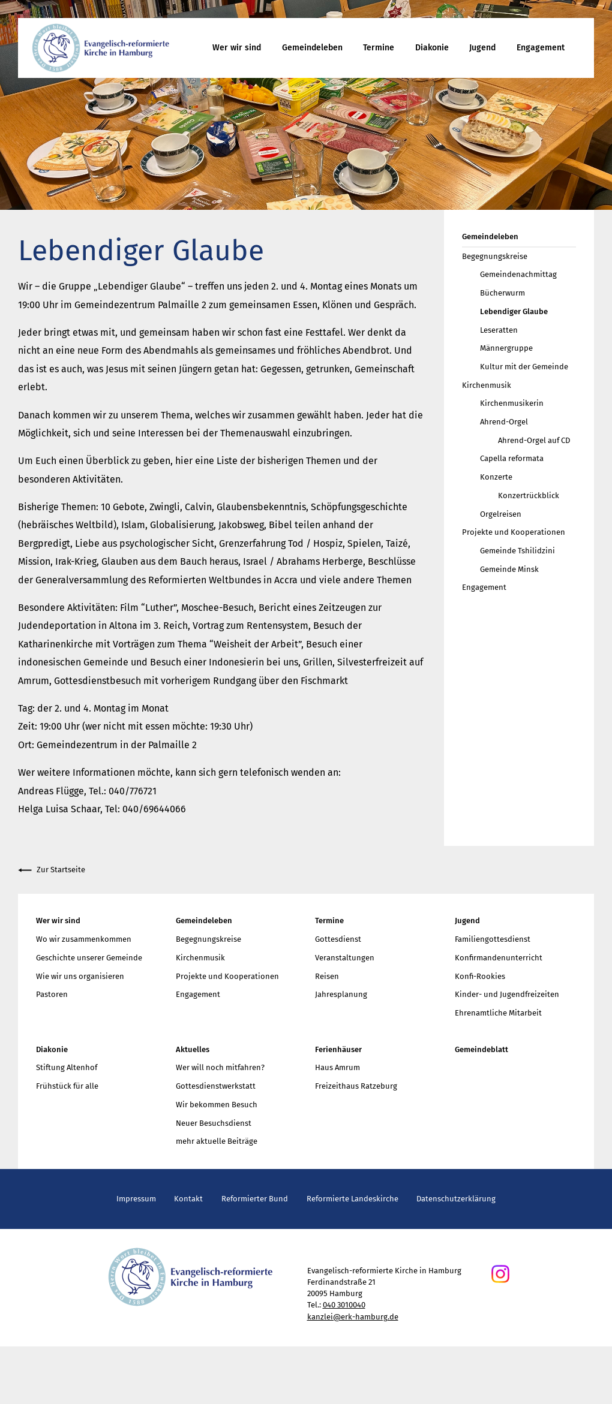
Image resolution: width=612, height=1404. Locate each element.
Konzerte (496, 476)
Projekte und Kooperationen (513, 532)
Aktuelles (192, 1049)
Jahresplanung (341, 994)
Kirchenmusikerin (512, 403)
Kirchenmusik (486, 385)
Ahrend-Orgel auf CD (534, 440)
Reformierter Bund (254, 1198)
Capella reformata (512, 458)
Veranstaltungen (344, 957)
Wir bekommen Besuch (216, 1104)
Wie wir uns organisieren (80, 976)
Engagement (541, 48)
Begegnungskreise (494, 256)
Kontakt (188, 1198)
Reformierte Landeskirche (352, 1198)
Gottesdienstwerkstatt (216, 1085)
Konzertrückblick (528, 495)
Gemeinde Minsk (509, 569)
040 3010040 (344, 1304)
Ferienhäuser (338, 1049)
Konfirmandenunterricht (498, 957)
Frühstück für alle (67, 1085)
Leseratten (499, 330)
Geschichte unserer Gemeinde (89, 957)
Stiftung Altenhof (66, 1067)
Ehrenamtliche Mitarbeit (498, 1012)
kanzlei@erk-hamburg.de (352, 1316)
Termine (378, 48)
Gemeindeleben (312, 48)
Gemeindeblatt (481, 1049)
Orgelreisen (500, 514)
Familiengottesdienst (492, 939)
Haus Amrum (337, 1067)
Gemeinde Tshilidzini (517, 550)
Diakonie (432, 48)
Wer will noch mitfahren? (220, 1067)
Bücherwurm (502, 292)
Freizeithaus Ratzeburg (356, 1085)
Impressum (136, 1198)
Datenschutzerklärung (456, 1198)
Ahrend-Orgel (504, 421)
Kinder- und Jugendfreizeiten (507, 994)
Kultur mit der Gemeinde (524, 366)
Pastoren (52, 994)
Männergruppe (506, 348)
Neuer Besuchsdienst (213, 1123)
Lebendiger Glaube (514, 311)
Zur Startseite (51, 870)
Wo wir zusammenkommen (83, 939)
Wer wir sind (236, 48)
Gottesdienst (338, 939)
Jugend (482, 48)
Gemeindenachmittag (518, 274)
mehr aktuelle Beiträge (216, 1141)
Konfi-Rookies (480, 976)
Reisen (327, 976)
